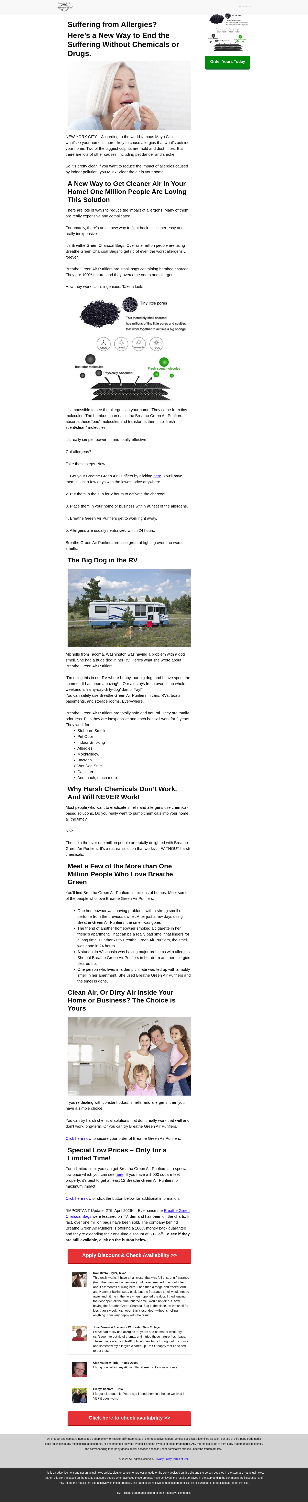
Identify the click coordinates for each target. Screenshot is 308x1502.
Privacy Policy (163, 1458)
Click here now (78, 1138)
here (157, 476)
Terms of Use (180, 1458)
